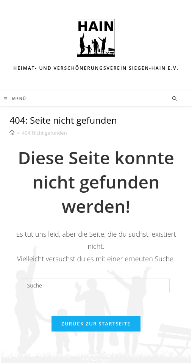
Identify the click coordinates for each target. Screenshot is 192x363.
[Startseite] (11, 132)
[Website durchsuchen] (174, 99)
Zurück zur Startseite (96, 323)
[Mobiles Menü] (15, 98)
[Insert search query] (96, 285)
